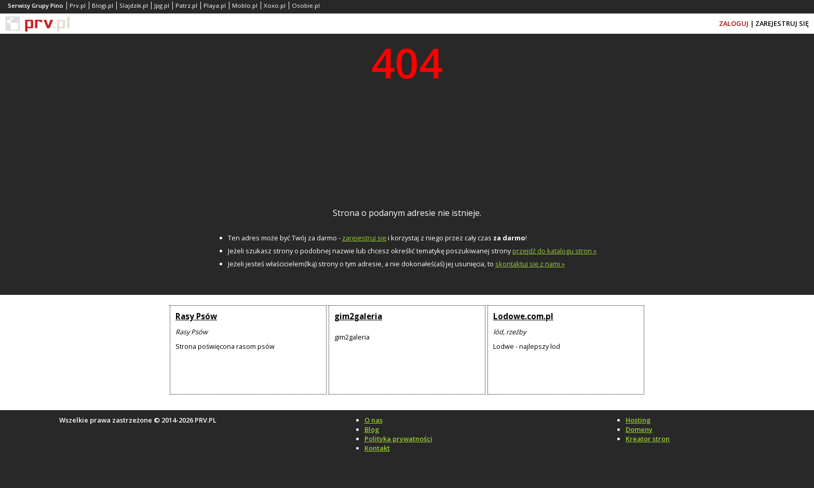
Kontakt (377, 448)
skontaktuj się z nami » (530, 263)
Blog (371, 429)
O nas (373, 420)
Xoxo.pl (275, 5)
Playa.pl (215, 5)
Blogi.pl (102, 5)
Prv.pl (78, 5)
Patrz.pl (186, 5)
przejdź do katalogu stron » (554, 250)
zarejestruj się (364, 237)
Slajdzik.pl (133, 5)
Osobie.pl (306, 5)
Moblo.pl (244, 5)
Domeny (639, 429)
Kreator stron (648, 438)
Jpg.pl (161, 5)
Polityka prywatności (398, 438)
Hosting (638, 420)
